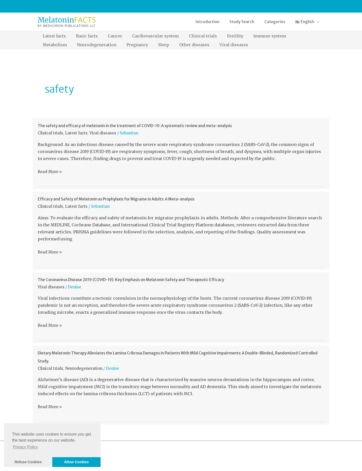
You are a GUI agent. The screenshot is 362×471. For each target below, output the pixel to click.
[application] (317, 21)
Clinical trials (50, 133)
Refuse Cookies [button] (28, 462)
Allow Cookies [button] (76, 462)
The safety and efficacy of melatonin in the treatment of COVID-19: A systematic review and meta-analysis (135, 125)
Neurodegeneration (83, 368)
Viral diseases (102, 133)
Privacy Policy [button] (25, 447)
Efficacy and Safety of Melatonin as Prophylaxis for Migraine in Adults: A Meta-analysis (116, 199)
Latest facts (76, 133)
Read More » (50, 171)
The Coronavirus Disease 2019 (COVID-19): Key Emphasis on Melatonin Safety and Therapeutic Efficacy (131, 279)
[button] (308, 21)
